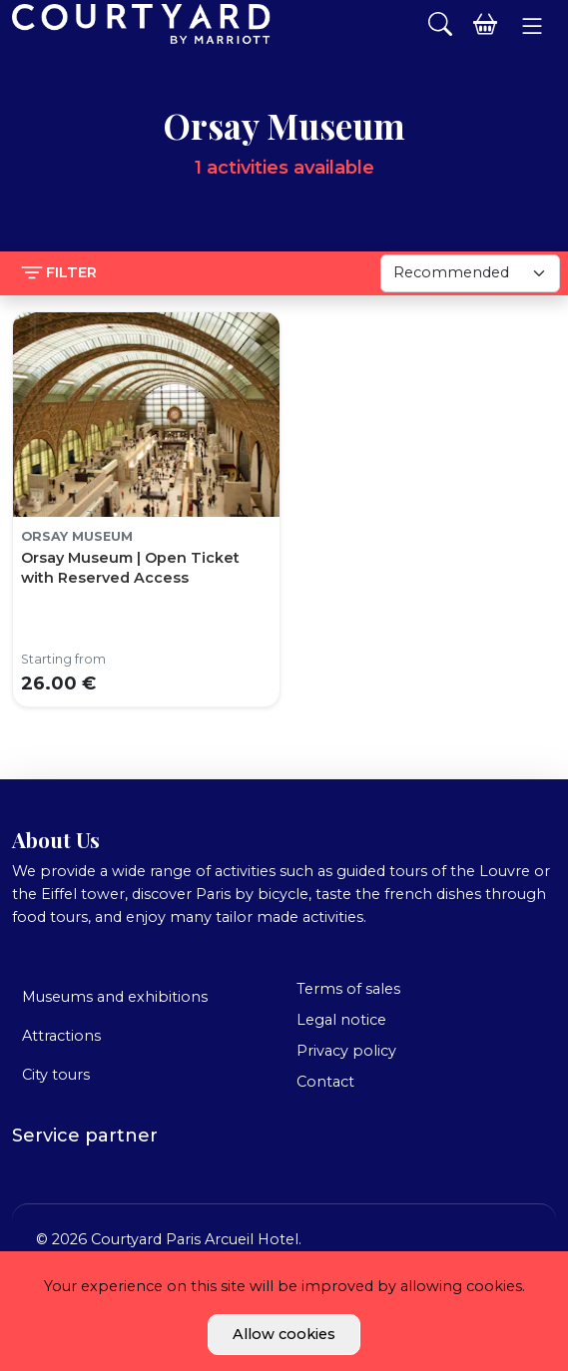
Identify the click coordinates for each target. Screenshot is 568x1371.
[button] (531, 26)
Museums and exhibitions (115, 997)
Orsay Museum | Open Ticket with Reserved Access (130, 568)
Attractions (61, 1036)
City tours (56, 1075)
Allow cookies (284, 1334)
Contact (325, 1082)
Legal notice (341, 1020)
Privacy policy (346, 1051)
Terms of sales (348, 989)
